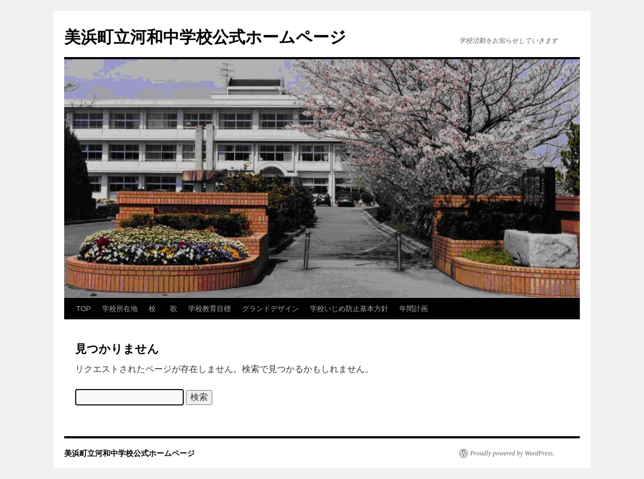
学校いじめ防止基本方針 (349, 309)
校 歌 (163, 309)
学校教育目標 (209, 309)
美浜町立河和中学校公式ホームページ (205, 37)
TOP (83, 309)
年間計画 (413, 309)
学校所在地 (120, 309)
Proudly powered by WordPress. (512, 453)
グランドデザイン (270, 309)
